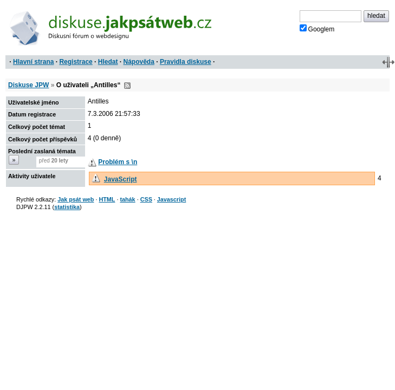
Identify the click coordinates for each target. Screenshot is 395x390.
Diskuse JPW (28, 85)
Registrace (75, 62)
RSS (127, 85)
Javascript (171, 199)
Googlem (317, 28)
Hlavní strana (33, 62)
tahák (127, 199)
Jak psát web (75, 199)
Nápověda (139, 62)
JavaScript (120, 179)
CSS (146, 199)
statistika (67, 207)
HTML (107, 199)
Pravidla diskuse (185, 62)
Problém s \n (117, 162)
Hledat (108, 62)
